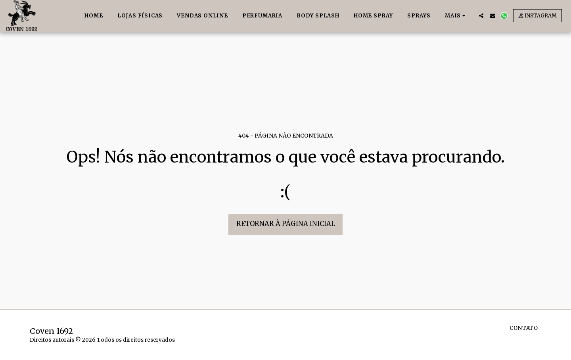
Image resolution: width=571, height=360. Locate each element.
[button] (481, 15)
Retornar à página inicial (285, 224)
